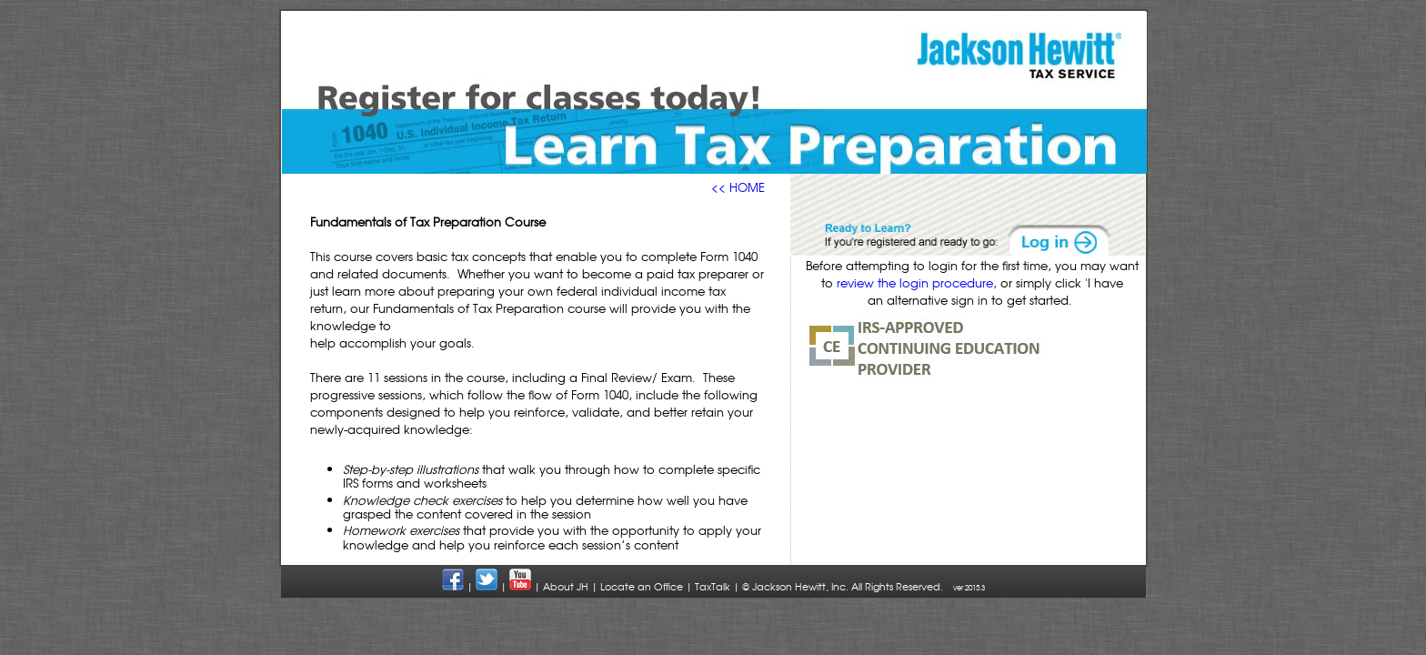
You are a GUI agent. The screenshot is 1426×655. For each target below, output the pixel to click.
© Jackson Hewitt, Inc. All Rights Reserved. (842, 586)
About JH (565, 586)
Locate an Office (641, 586)
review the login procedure (915, 282)
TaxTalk (712, 586)
